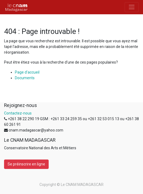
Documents (25, 78)
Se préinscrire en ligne (26, 164)
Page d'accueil (27, 72)
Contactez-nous (18, 113)
